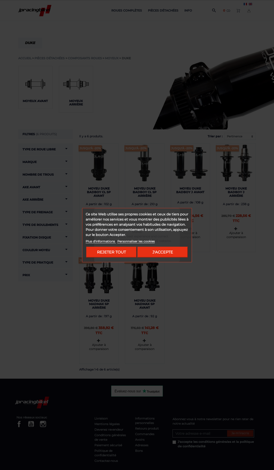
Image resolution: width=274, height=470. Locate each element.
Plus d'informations (101, 241)
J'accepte (162, 251)
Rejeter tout (111, 251)
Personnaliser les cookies (136, 241)
